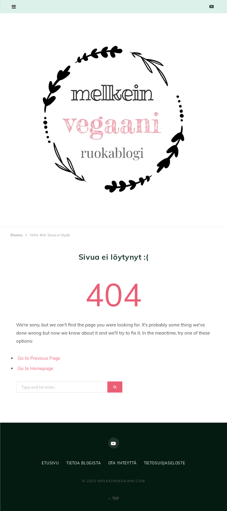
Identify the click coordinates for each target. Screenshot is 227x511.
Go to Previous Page (39, 358)
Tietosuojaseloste (164, 463)
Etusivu (16, 235)
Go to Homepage (35, 368)
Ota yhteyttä (122, 463)
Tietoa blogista (83, 463)
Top (113, 498)
